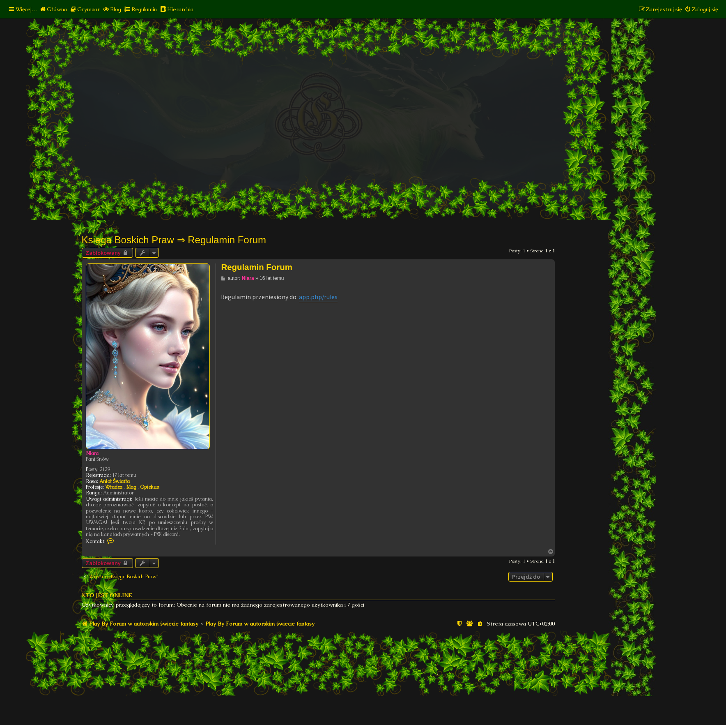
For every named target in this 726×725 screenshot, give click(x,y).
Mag (131, 487)
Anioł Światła (114, 481)
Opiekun (149, 487)
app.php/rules (318, 297)
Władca (113, 487)
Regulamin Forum (227, 239)
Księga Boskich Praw (128, 239)
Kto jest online (107, 595)
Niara (92, 453)
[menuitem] (53, 9)
